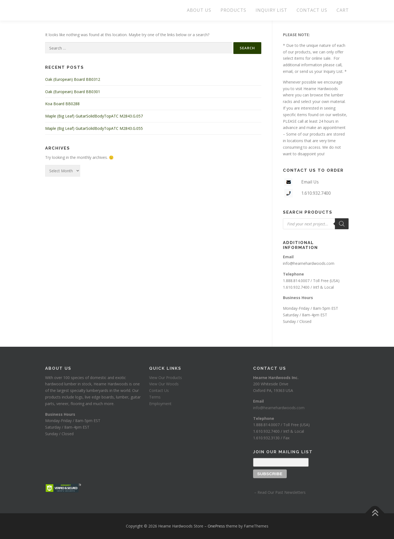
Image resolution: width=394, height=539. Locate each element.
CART (343, 10)
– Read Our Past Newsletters (279, 492)
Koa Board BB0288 (62, 103)
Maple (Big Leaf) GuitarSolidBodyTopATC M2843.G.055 (94, 128)
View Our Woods (164, 383)
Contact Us (159, 390)
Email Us (310, 182)
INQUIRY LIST (271, 10)
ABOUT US (199, 10)
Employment (160, 403)
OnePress (216, 526)
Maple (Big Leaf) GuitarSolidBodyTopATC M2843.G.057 (94, 116)
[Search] (342, 223)
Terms (155, 397)
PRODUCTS (233, 10)
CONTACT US (312, 10)
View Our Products (165, 377)
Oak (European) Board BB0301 (72, 91)
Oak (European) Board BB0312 (72, 79)
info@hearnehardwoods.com (308, 263)
